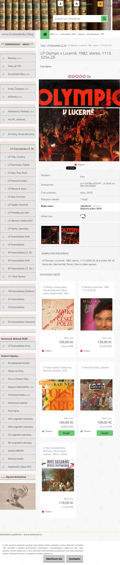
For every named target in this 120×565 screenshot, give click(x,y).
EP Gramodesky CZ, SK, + (21, 268)
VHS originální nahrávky (20, 419)
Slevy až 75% (14, 66)
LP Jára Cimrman (16, 197)
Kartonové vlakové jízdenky (17, 404)
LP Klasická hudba (17, 181)
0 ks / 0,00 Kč (111, 2)
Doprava (81, 34)
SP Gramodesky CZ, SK (20, 252)
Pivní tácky (13, 411)
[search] (104, 19)
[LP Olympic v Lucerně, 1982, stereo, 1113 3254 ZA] (79, 81)
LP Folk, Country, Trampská (16, 158)
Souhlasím (73, 559)
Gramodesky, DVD (68, 34)
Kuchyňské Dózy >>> (19, 74)
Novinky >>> (14, 58)
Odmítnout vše (51, 559)
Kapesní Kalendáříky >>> (21, 387)
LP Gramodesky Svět (19, 236)
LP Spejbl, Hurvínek (18, 204)
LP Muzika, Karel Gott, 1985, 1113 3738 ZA (95, 289)
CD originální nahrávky (19, 435)
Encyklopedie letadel (19, 363)
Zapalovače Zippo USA (19, 466)
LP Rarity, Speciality (18, 228)
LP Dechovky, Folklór (19, 165)
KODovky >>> (15, 97)
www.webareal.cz (33, 534)
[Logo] (21, 18)
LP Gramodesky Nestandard (16, 246)
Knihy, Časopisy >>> (18, 89)
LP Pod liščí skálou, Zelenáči (95, 367)
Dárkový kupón (16, 459)
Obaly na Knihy (15, 371)
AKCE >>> (54, 34)
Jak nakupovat (93, 34)
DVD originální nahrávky (20, 427)
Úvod (43, 45)
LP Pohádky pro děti (18, 212)
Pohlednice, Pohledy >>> (21, 111)
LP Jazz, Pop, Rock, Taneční (18, 174)
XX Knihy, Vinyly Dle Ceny (21, 134)
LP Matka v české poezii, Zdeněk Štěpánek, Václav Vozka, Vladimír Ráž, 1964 (56, 290)
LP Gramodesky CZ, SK (22, 149)
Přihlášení (65, 3)
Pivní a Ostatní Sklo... (19, 379)
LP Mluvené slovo (17, 189)
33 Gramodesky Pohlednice (16, 308)
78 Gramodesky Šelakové (21, 291)
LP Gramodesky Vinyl (19, 346)
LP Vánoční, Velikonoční (20, 220)
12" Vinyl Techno (16, 276)
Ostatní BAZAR (16, 451)
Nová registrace (85, 3)
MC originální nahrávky (20, 443)
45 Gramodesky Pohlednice (16, 300)
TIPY (102, 34)
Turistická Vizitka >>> (19, 395)
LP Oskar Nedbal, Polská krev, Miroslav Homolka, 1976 (57, 369)
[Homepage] (45, 34)
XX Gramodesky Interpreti (21, 322)
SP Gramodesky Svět (19, 260)
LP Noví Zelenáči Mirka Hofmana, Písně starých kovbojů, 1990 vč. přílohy (55, 451)
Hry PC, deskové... (17, 119)
